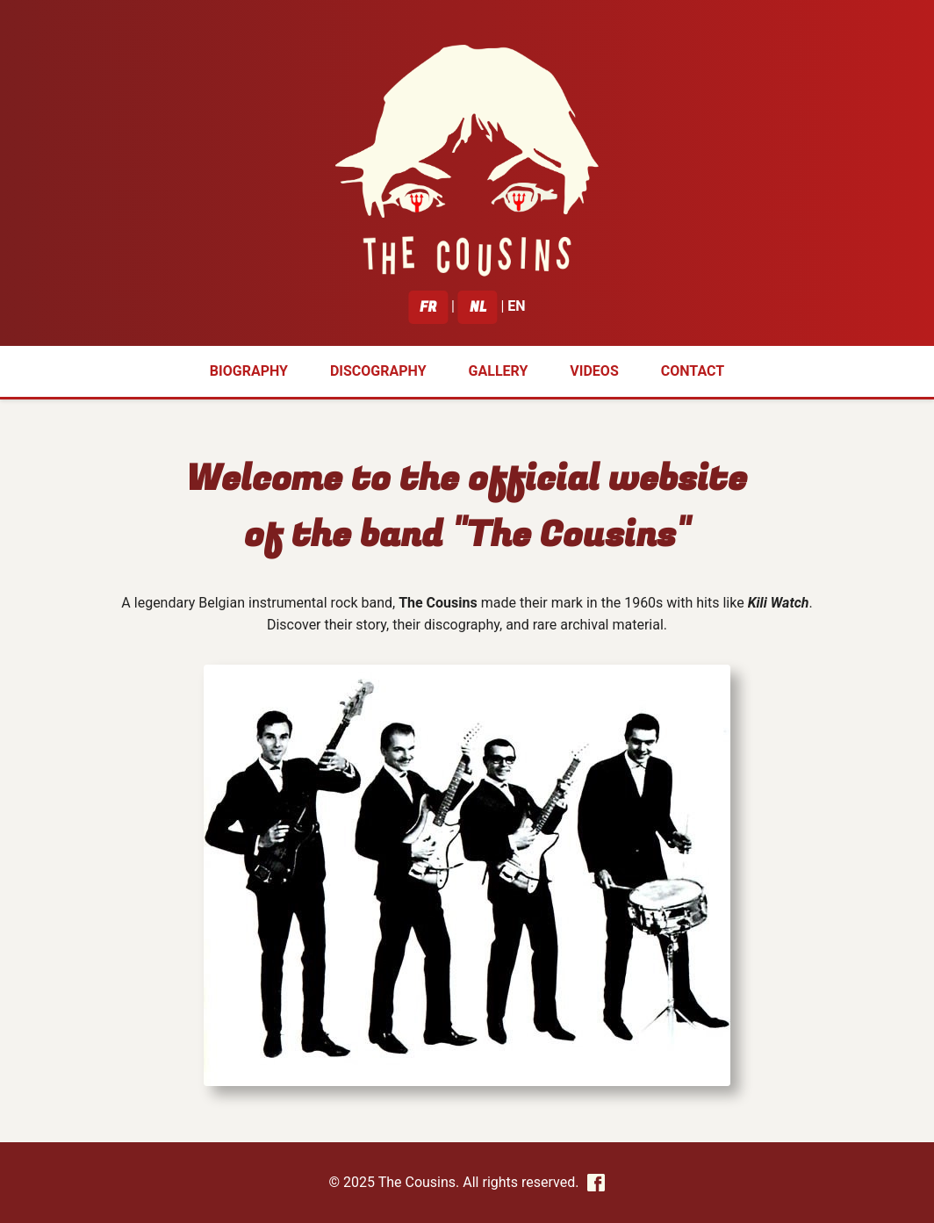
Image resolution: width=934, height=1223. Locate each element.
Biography (249, 371)
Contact (692, 371)
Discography (378, 371)
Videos (594, 371)
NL (478, 307)
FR (428, 307)
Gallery (498, 371)
